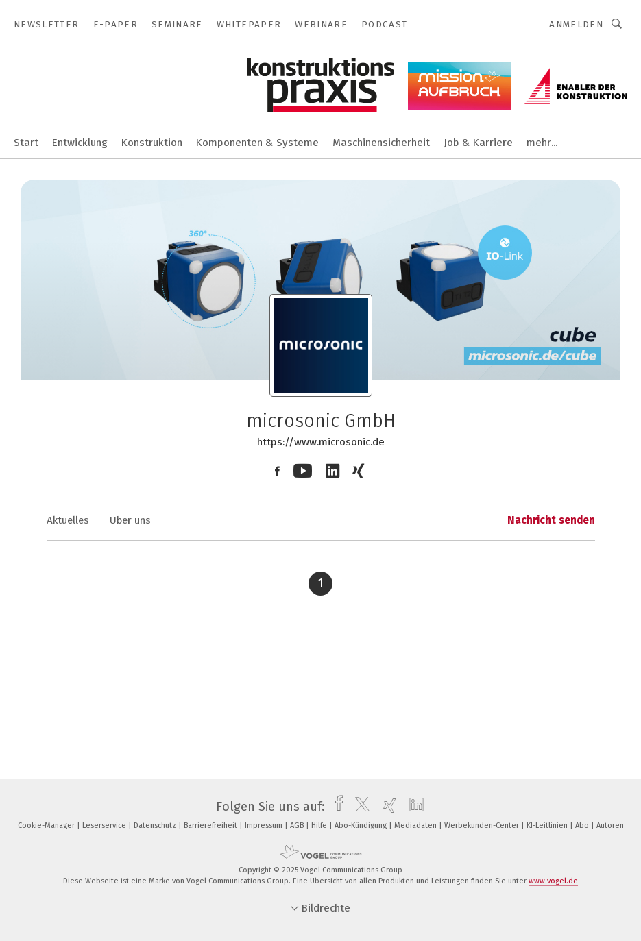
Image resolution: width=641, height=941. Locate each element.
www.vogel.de (553, 881)
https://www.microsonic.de (321, 442)
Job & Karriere (478, 142)
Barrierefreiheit (211, 825)
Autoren (610, 825)
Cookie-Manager (47, 825)
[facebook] (335, 806)
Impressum (265, 825)
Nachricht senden (551, 520)
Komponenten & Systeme (257, 142)
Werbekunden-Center (482, 825)
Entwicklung (80, 142)
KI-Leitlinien (548, 825)
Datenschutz (156, 825)
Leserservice (105, 825)
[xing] (386, 806)
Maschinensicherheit (381, 142)
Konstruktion (151, 142)
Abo (583, 825)
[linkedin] (413, 806)
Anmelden (576, 24)
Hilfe (320, 825)
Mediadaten (416, 825)
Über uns (130, 520)
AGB (298, 825)
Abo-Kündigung (362, 825)
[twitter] (359, 806)
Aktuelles (68, 520)
